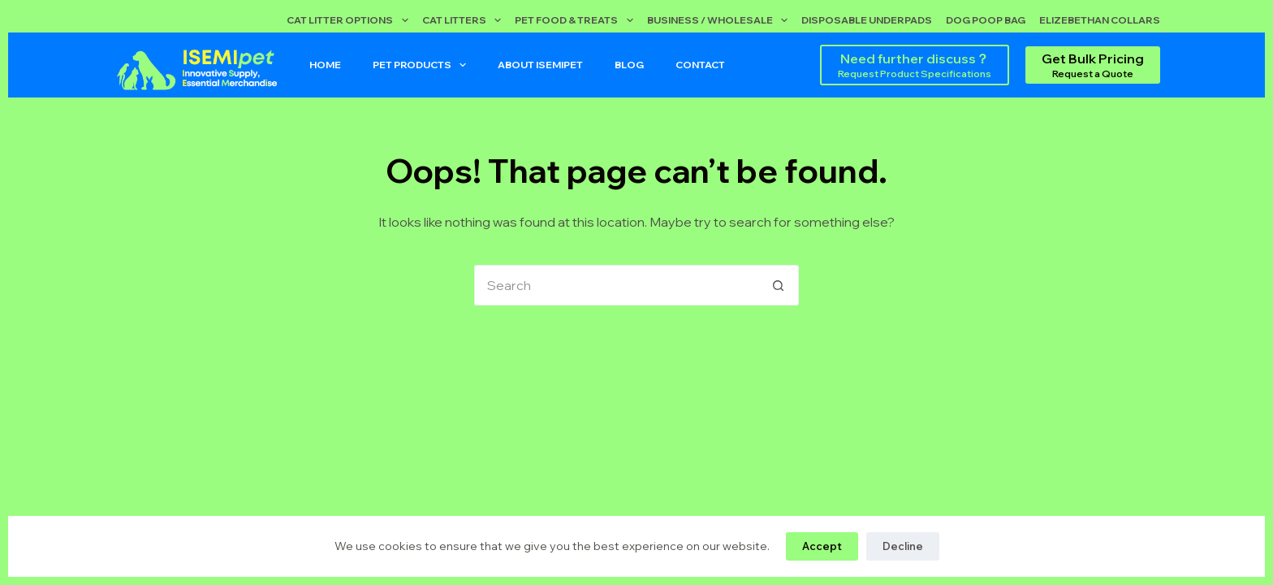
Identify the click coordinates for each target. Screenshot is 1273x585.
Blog (629, 64)
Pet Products (422, 65)
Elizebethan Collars (1099, 20)
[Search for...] (616, 285)
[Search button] (778, 285)
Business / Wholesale (720, 20)
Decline (902, 546)
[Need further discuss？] (914, 65)
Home (325, 64)
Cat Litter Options (350, 20)
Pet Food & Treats (577, 20)
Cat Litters (464, 20)
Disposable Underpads (866, 20)
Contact (700, 64)
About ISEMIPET (540, 64)
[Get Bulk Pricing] (1092, 65)
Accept (822, 546)
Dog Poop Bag (985, 20)
